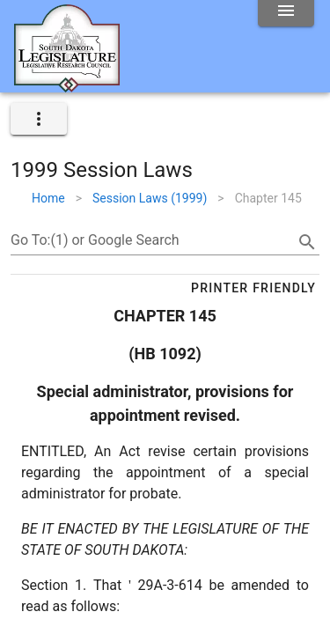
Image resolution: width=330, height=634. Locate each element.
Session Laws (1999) (149, 198)
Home (48, 198)
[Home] (67, 85)
